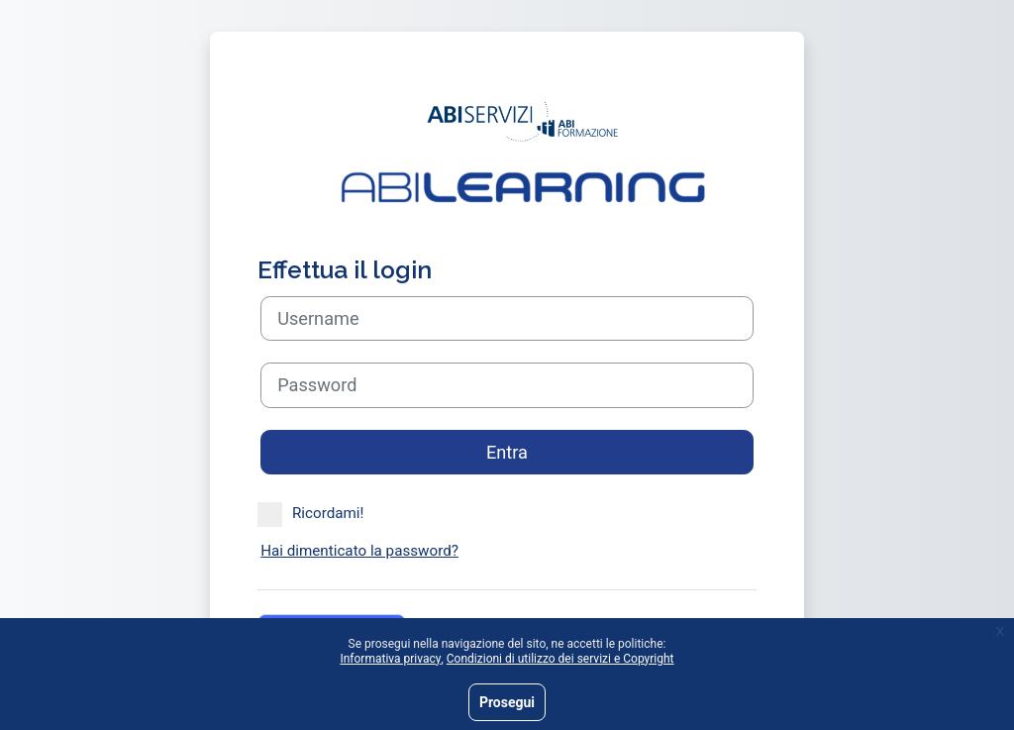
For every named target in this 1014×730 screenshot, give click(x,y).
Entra (507, 452)
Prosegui (507, 702)
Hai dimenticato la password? (359, 551)
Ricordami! (310, 513)
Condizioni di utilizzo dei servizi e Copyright (560, 659)
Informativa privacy (390, 659)
